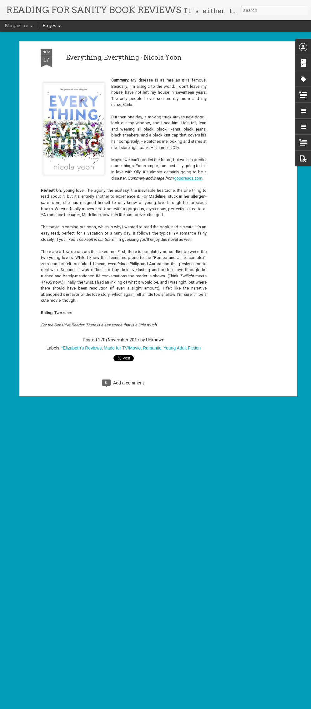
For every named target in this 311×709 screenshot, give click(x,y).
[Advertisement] (241, 95)
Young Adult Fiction (182, 296)
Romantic (152, 296)
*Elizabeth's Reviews (81, 296)
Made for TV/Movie (122, 296)
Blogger (169, 705)
